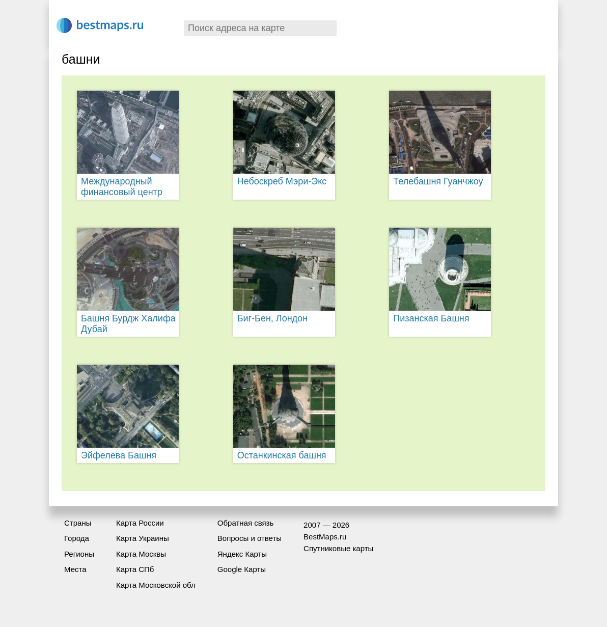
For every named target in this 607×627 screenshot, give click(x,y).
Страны (77, 523)
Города (76, 538)
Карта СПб (135, 569)
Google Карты (241, 569)
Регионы (79, 554)
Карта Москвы (141, 554)
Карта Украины (142, 538)
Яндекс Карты (242, 554)
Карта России (140, 523)
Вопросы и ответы (249, 538)
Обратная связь (245, 523)
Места (75, 569)
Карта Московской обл (156, 585)
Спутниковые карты (338, 548)
